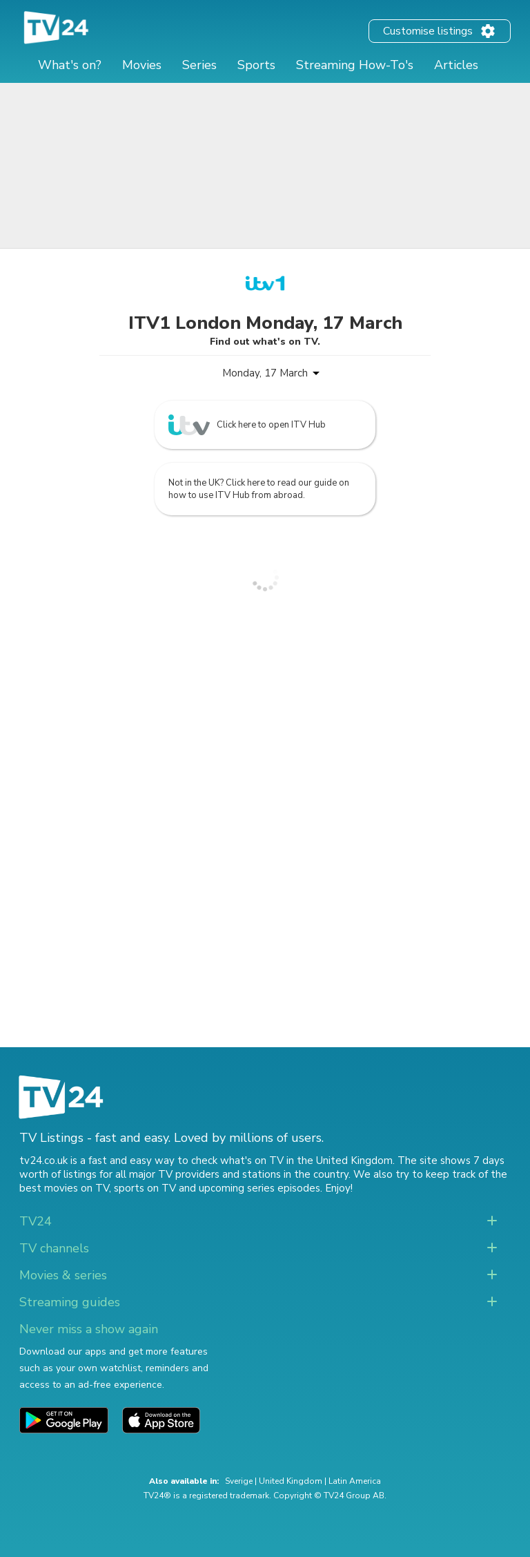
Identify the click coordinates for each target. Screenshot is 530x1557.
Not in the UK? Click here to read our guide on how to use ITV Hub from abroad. (258, 489)
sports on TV (145, 1188)
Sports (256, 65)
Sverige (239, 1481)
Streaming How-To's (354, 65)
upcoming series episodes (259, 1188)
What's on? (69, 65)
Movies (141, 65)
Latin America (354, 1481)
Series (199, 65)
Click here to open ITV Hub (247, 424)
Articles (456, 65)
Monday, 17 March (265, 373)
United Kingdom (290, 1481)
